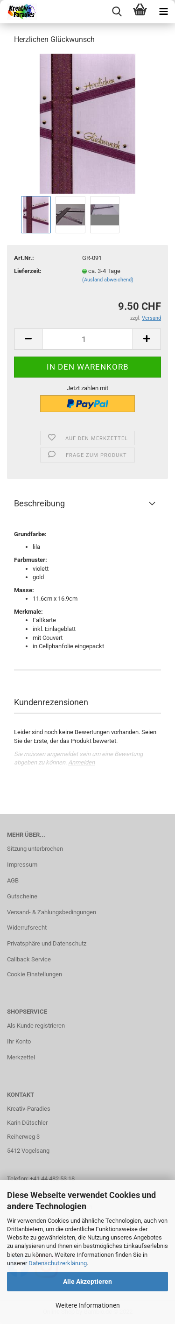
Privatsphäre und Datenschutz (46, 943)
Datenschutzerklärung (57, 1263)
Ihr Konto (19, 1041)
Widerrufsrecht (27, 927)
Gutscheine (22, 896)
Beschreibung (39, 503)
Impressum (22, 864)
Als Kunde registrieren (36, 1025)
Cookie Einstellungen (34, 974)
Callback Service (29, 959)
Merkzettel (21, 1057)
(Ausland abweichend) (107, 280)
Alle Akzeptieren (87, 1281)
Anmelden (81, 762)
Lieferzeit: (28, 270)
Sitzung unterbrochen (35, 848)
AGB (13, 880)
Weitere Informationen (88, 1305)
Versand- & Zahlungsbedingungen (51, 912)
